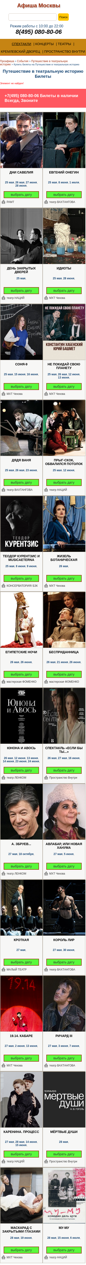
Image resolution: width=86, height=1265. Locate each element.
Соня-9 (21, 364)
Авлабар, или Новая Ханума (64, 845)
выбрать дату (21, 194)
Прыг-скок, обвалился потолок (64, 462)
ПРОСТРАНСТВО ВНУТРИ (64, 51)
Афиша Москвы (38, 5)
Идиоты (64, 268)
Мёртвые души (64, 1132)
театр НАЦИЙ (15, 298)
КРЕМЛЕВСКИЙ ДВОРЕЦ (20, 51)
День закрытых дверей (21, 270)
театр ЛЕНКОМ (16, 777)
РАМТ (10, 202)
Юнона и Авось (21, 748)
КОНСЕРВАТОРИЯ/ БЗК (22, 585)
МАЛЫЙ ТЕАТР (17, 969)
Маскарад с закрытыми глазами (21, 1229)
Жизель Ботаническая (63, 558)
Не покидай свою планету (64, 366)
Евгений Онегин (64, 172)
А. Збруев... (21, 844)
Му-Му (64, 1228)
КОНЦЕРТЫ (44, 44)
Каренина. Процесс (21, 1132)
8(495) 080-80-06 (39, 31)
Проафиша (7, 61)
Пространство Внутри (63, 777)
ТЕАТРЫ (64, 44)
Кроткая (21, 940)
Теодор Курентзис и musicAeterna (21, 558)
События (22, 61)
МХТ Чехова (57, 298)
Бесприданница (64, 652)
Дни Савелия (21, 172)
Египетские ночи (21, 652)
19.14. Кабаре (21, 1036)
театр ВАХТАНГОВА (62, 202)
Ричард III (63, 1036)
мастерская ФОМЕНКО (21, 681)
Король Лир (64, 940)
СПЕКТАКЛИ (21, 44)
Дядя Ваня (21, 460)
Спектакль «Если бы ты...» (64, 750)
